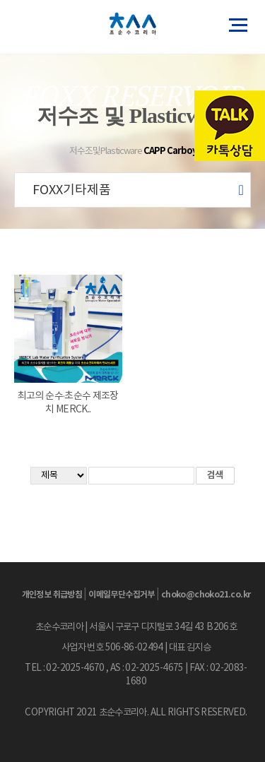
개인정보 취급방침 (52, 595)
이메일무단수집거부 (121, 595)
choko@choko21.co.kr (206, 595)
